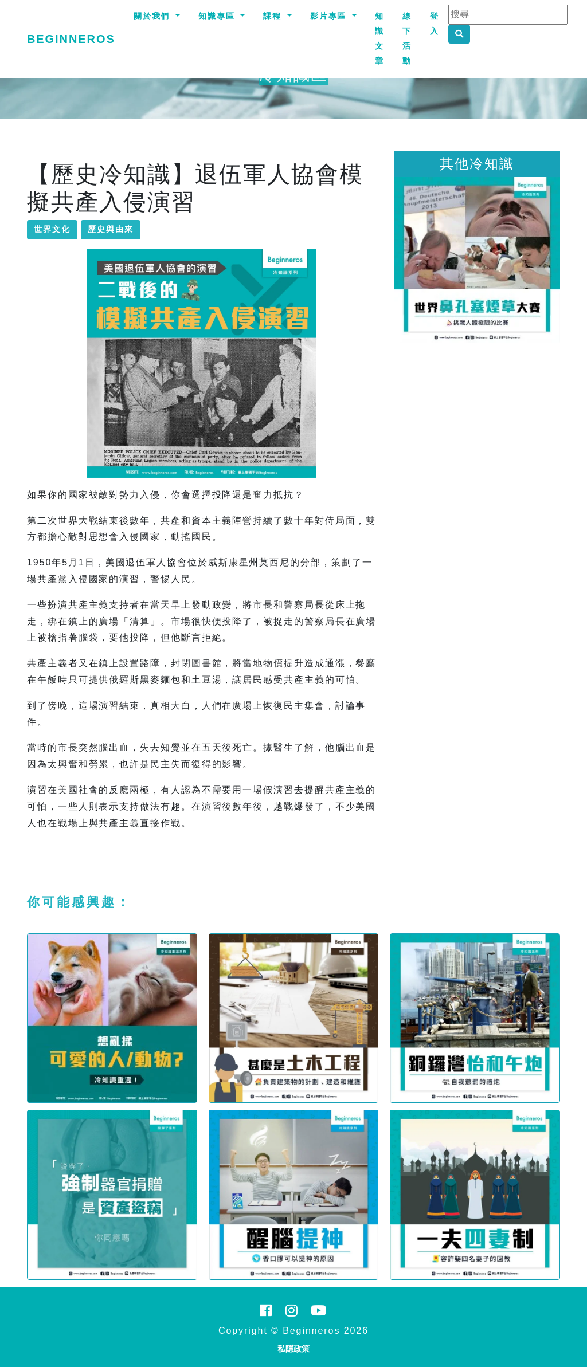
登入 (434, 23)
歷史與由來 (111, 229)
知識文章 (379, 38)
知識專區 (218, 16)
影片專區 (330, 16)
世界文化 (52, 229)
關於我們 (154, 16)
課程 (274, 16)
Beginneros (71, 39)
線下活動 (407, 38)
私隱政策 (293, 1348)
